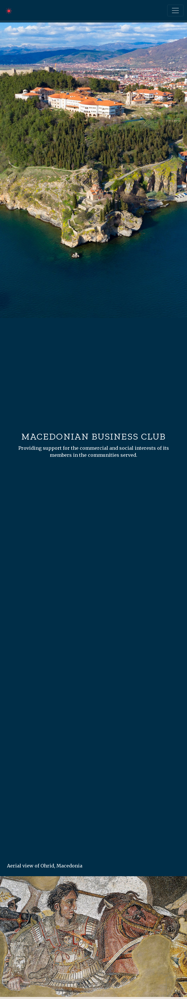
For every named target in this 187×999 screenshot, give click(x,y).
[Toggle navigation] (175, 10)
